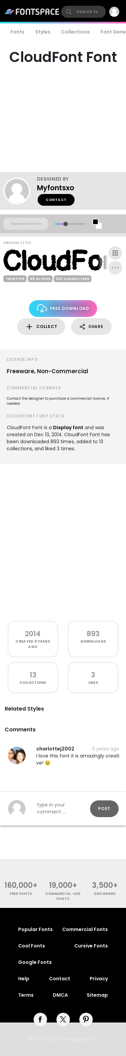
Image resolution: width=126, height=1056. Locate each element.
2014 (33, 634)
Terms (26, 995)
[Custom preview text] (25, 224)
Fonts (17, 31)
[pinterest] (86, 1019)
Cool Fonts (31, 945)
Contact (56, 199)
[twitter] (63, 1019)
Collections (75, 31)
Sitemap (97, 995)
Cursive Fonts (91, 945)
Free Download (63, 308)
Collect (41, 327)
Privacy (99, 978)
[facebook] (40, 1019)
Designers (105, 893)
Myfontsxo (55, 188)
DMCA (60, 995)
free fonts (21, 893)
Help (23, 978)
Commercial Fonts (85, 929)
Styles (42, 31)
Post (104, 808)
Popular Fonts (35, 929)
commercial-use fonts (63, 896)
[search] (83, 12)
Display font (68, 427)
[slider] (65, 224)
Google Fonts (35, 962)
